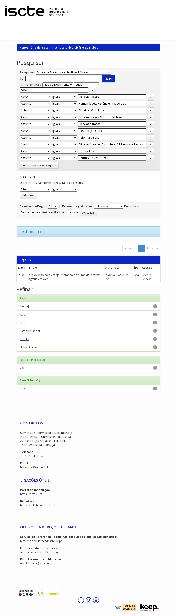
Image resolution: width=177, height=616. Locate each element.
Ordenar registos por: (77, 206)
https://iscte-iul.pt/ (31, 494)
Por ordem (131, 206)
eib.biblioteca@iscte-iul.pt (36, 563)
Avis (22, 314)
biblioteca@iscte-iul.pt (34, 467)
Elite (22, 323)
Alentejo (25, 306)
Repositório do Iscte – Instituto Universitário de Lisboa (59, 47)
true (22, 389)
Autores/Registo (54, 212)
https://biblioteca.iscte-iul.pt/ (38, 505)
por (22, 78)
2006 (23, 368)
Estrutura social (30, 331)
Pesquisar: (27, 72)
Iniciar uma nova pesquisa (39, 165)
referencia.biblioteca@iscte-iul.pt (41, 541)
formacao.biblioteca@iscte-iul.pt (41, 552)
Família (24, 339)
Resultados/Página (33, 206)
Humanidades (29, 347)
